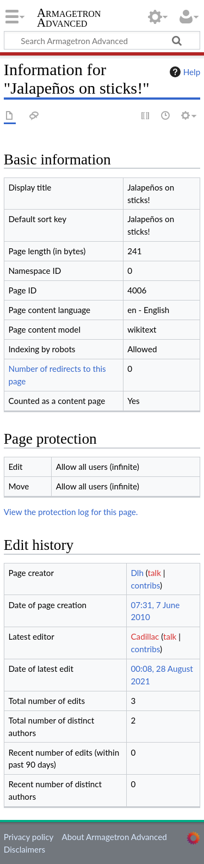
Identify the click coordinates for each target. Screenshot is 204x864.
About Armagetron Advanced (113, 837)
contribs (145, 585)
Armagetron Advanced (69, 18)
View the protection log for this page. (71, 512)
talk (154, 573)
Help (183, 71)
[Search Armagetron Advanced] (102, 40)
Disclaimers (24, 849)
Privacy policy (28, 837)
